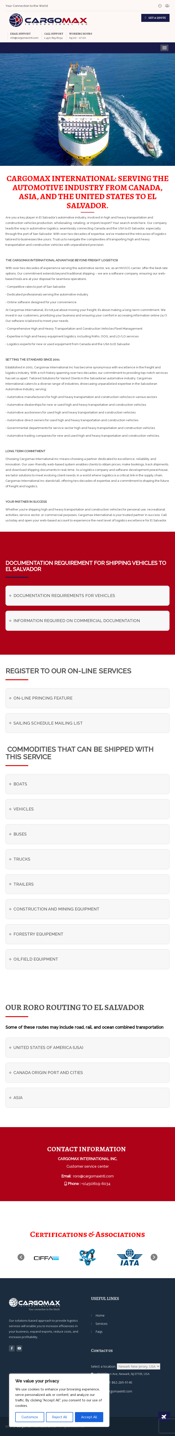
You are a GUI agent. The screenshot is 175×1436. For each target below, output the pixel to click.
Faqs (99, 1331)
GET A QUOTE (157, 18)
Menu (164, 48)
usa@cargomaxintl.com (115, 1391)
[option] (45, 1257)
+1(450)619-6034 (96, 1184)
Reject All (59, 1417)
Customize (29, 1417)
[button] (21, 1257)
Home (100, 1315)
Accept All (89, 1417)
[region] (59, 1400)
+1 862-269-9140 (119, 1382)
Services (101, 1323)
